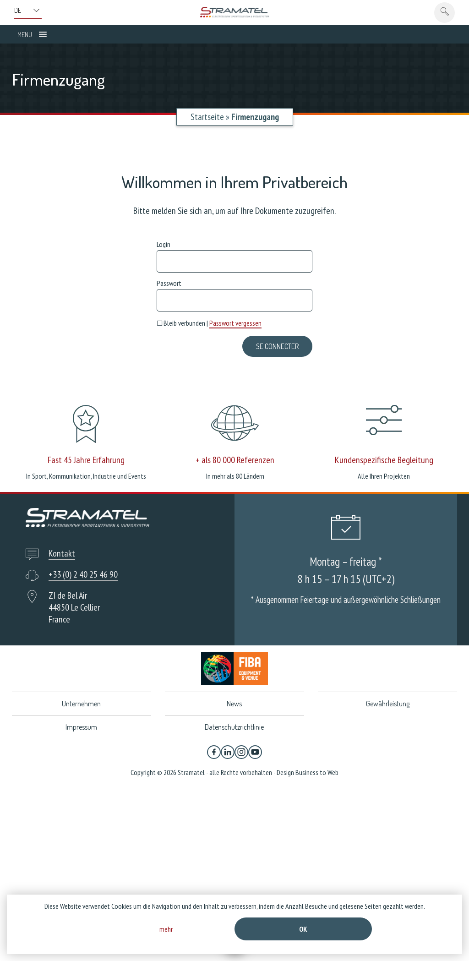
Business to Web (316, 772)
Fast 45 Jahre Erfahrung (86, 460)
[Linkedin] (227, 752)
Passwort (169, 283)
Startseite (207, 117)
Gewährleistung (387, 703)
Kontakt (62, 553)
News (234, 703)
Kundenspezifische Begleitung (384, 460)
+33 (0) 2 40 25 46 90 (83, 574)
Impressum (81, 727)
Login (163, 244)
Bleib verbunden (181, 323)
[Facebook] (214, 752)
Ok (303, 929)
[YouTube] (255, 752)
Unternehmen (81, 703)
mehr (166, 929)
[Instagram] (241, 752)
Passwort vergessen (235, 323)
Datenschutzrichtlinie (234, 727)
